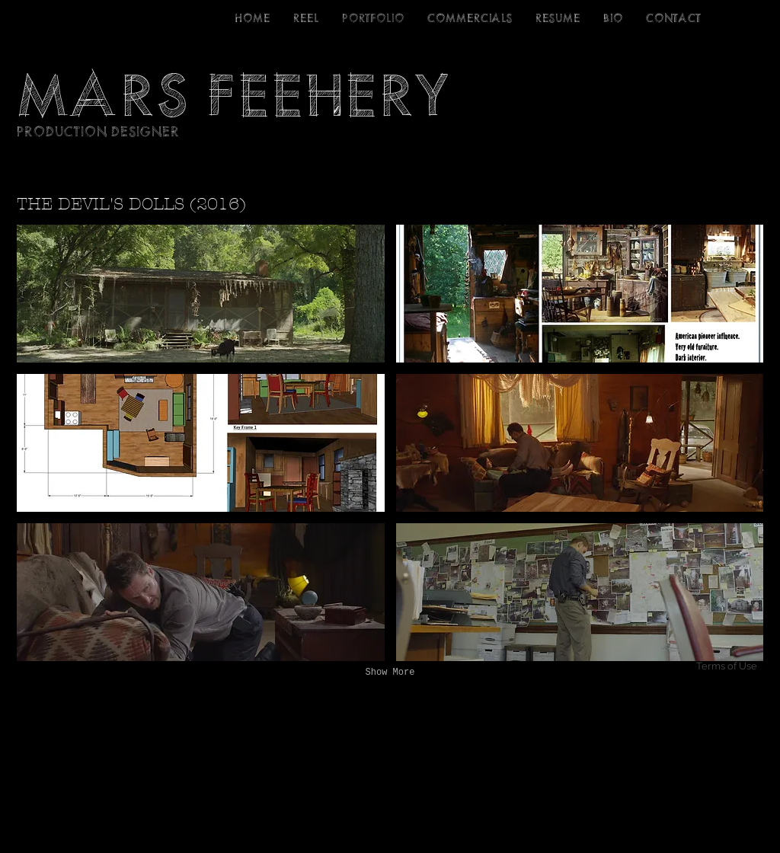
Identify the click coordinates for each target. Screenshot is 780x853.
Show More (390, 672)
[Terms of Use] (707, 666)
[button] (201, 294)
